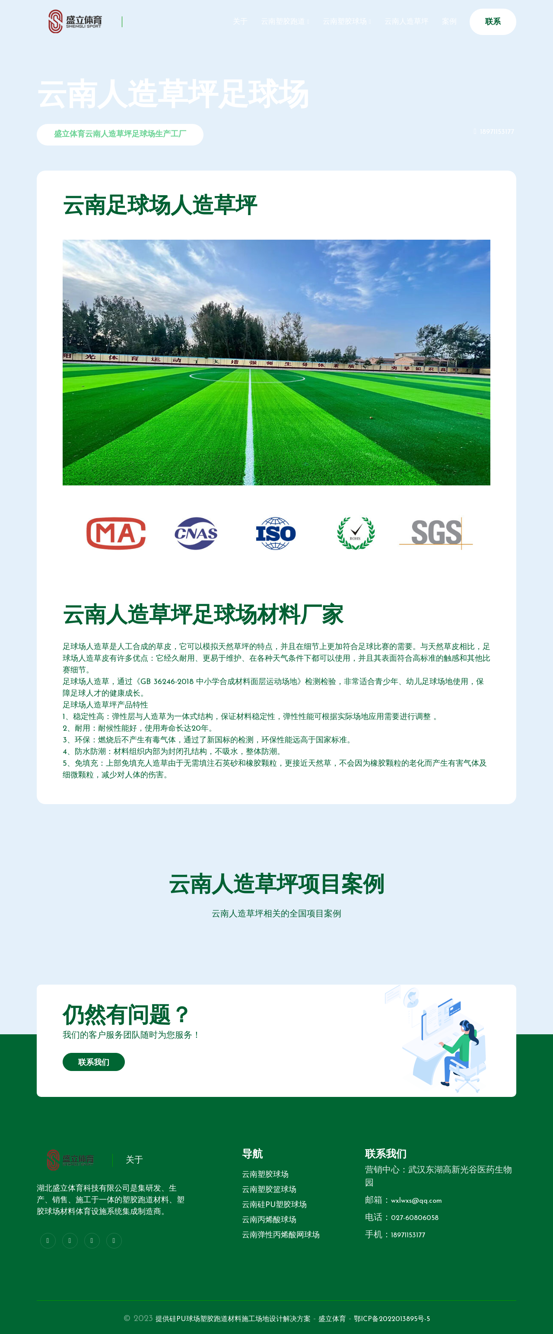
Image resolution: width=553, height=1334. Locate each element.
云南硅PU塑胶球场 (274, 1205)
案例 (446, 21)
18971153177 (494, 132)
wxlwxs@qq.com (422, 1200)
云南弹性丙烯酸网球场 (281, 1235)
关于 (210, 21)
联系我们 (93, 1063)
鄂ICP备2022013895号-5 (414, 1319)
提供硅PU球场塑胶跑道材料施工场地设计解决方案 (221, 1319)
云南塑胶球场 (328, 21)
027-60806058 (419, 1218)
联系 (493, 22)
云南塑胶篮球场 (269, 1190)
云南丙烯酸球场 (269, 1220)
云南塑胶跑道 (260, 21)
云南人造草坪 (397, 21)
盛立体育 (342, 1319)
